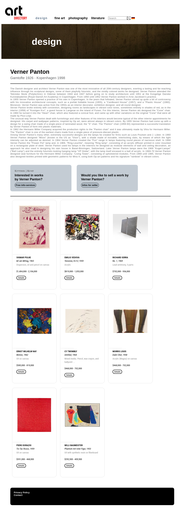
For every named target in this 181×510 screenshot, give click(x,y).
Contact (18, 495)
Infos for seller (90, 185)
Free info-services (25, 185)
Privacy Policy (22, 492)
